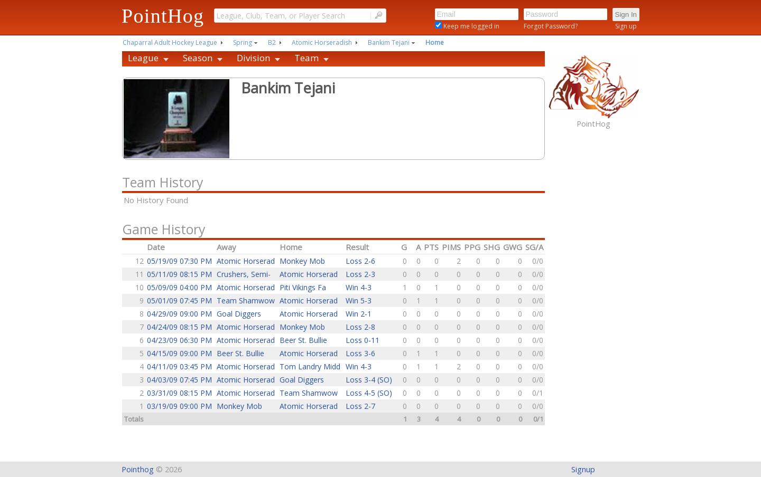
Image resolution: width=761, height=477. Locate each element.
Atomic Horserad (246, 261)
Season (197, 58)
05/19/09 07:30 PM (179, 261)
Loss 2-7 (360, 406)
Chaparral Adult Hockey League (170, 42)
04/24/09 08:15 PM (179, 327)
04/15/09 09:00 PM (179, 353)
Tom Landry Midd (310, 366)
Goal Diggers (239, 314)
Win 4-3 (359, 287)
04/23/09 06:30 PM (179, 340)
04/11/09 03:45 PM (179, 366)
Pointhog (138, 469)
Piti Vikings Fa (303, 287)
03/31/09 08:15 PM (179, 393)
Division (253, 58)
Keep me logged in (470, 26)
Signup (583, 469)
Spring (242, 42)
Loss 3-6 (360, 353)
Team (306, 58)
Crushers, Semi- (244, 274)
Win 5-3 (359, 300)
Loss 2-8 (360, 327)
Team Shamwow (246, 300)
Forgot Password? (551, 26)
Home (434, 42)
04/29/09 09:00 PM (179, 314)
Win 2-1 (359, 314)
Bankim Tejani (389, 42)
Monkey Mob (302, 261)
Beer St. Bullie (303, 340)
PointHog (163, 16)
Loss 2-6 (360, 261)
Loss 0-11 (362, 340)
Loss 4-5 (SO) (369, 393)
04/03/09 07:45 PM (179, 380)
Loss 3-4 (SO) (369, 380)
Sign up (626, 26)
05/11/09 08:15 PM (179, 274)
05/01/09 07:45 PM (179, 300)
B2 (272, 42)
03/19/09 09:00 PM (179, 406)
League (143, 58)
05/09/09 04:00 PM (179, 287)
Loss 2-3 (360, 274)
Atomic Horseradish (322, 42)
